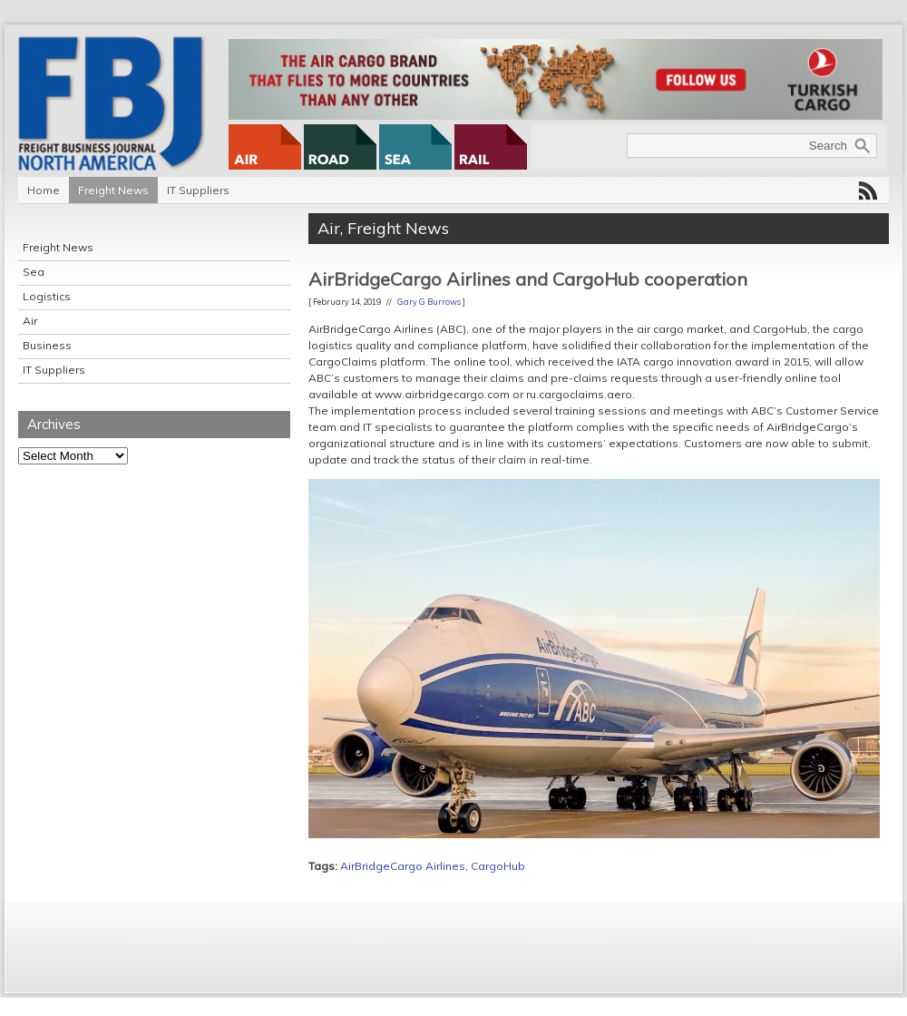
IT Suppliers (198, 190)
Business (47, 345)
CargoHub (498, 866)
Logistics (47, 296)
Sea (33, 271)
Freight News (113, 190)
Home (43, 190)
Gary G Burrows (429, 302)
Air (30, 320)
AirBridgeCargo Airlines (402, 866)
